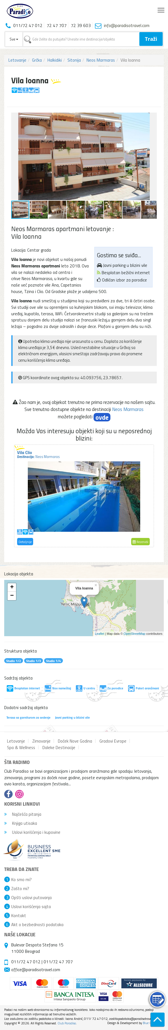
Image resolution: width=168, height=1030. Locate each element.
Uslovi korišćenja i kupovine (32, 832)
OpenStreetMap (135, 633)
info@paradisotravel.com (126, 25)
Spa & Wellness (21, 747)
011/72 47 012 (25, 961)
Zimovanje (41, 741)
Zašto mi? (20, 888)
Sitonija (74, 60)
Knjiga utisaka (20, 823)
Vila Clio (38, 454)
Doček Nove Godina (75, 741)
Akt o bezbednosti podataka (37, 924)
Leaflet (99, 633)
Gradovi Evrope (112, 741)
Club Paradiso (67, 1023)
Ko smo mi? (21, 879)
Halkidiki (54, 60)
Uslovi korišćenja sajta (31, 906)
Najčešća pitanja (22, 814)
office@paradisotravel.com (35, 969)
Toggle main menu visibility (161, 9)
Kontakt (18, 915)
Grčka (37, 60)
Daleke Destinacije (58, 747)
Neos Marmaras (101, 60)
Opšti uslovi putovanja (31, 897)
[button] (151, 117)
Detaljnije (25, 541)
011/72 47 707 (58, 961)
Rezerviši (140, 541)
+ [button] (12, 587)
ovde (102, 417)
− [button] (12, 596)
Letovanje (17, 60)
